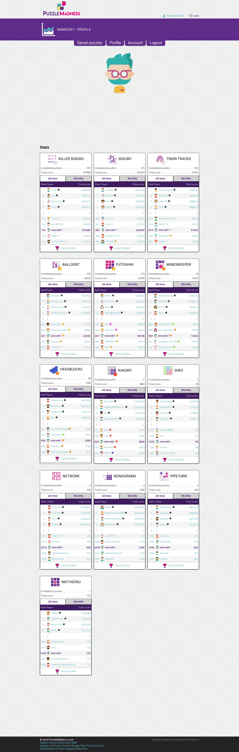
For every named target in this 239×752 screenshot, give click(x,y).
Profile (115, 42)
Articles (51, 748)
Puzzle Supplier (66, 748)
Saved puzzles (89, 42)
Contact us (46, 745)
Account (135, 42)
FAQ (42, 748)
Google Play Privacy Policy (87, 745)
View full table (65, 248)
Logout (156, 42)
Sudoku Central (48, 742)
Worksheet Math (68, 742)
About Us (82, 748)
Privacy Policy (62, 745)
